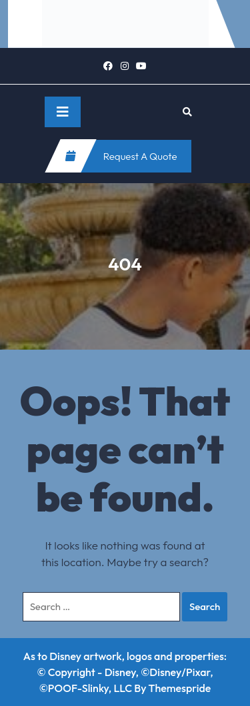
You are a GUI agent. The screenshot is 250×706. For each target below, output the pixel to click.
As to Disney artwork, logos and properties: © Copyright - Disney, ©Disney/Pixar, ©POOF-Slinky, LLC (125, 672)
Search (204, 606)
